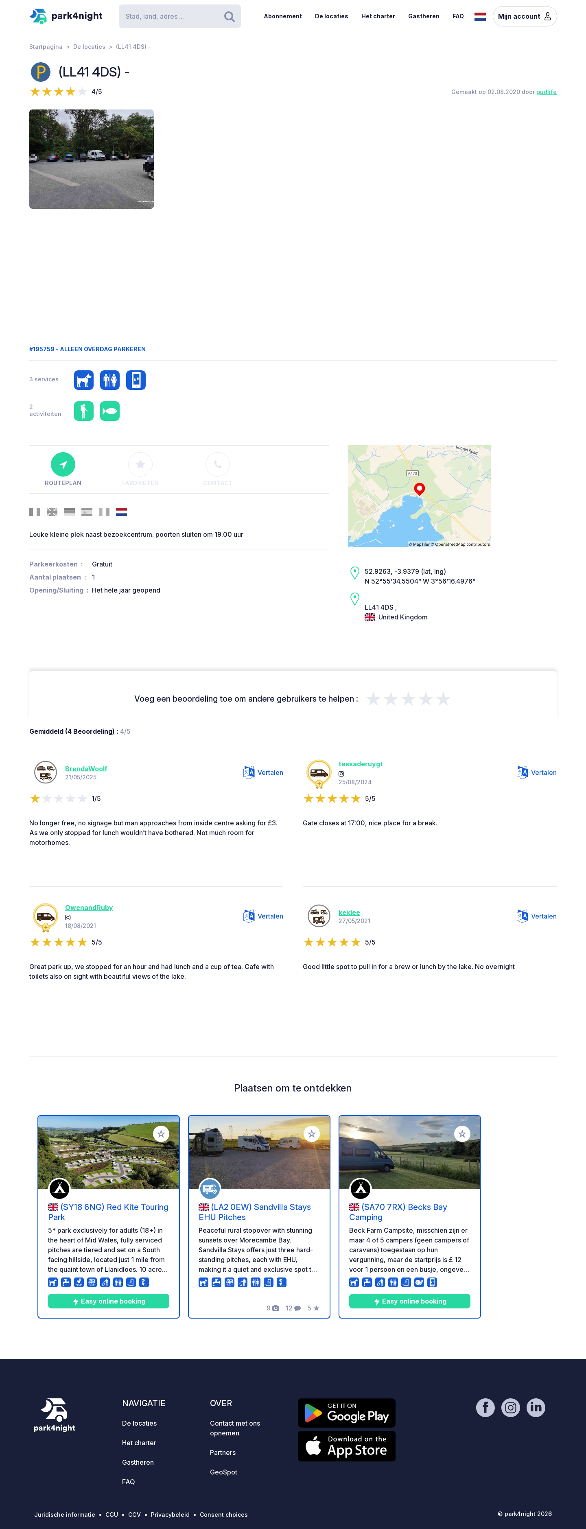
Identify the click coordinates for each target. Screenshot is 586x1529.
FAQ (458, 16)
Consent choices (224, 1514)
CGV (134, 1514)
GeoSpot (223, 1472)
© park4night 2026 (525, 1513)
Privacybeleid (170, 1514)
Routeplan (63, 469)
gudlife (546, 91)
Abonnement (283, 16)
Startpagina (46, 46)
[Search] (180, 16)
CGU (111, 1514)
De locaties (331, 16)
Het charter (378, 16)
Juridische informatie (64, 1514)
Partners (223, 1452)
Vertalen (263, 772)
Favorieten (140, 469)
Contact (218, 469)
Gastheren (424, 16)
